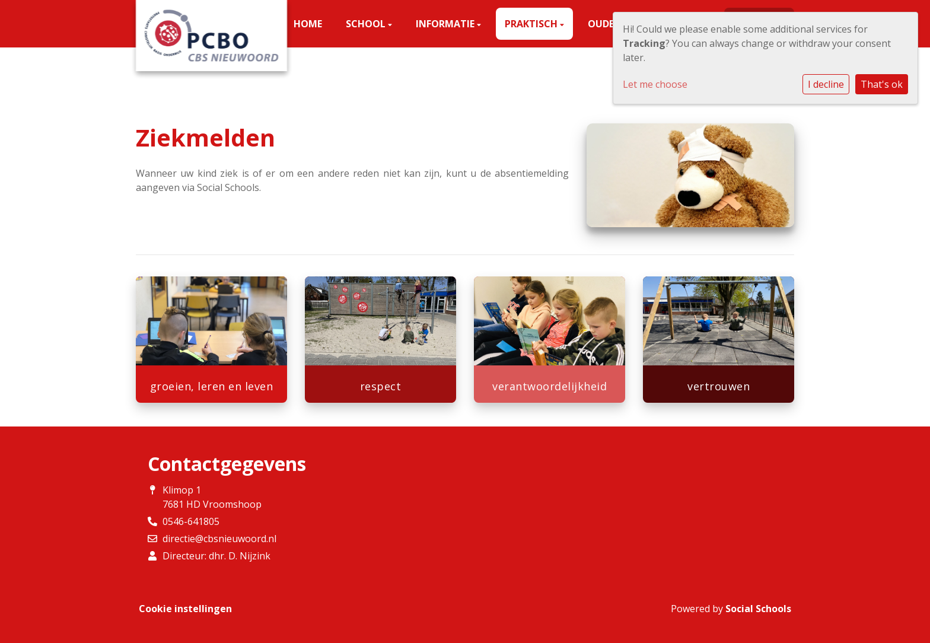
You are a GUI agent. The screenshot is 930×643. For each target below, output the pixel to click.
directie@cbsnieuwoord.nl (219, 538)
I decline (826, 84)
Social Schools (758, 608)
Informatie (446, 23)
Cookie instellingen (185, 608)
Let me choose (655, 84)
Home (308, 23)
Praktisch (532, 23)
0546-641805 (191, 521)
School (367, 23)
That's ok (882, 84)
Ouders (608, 23)
